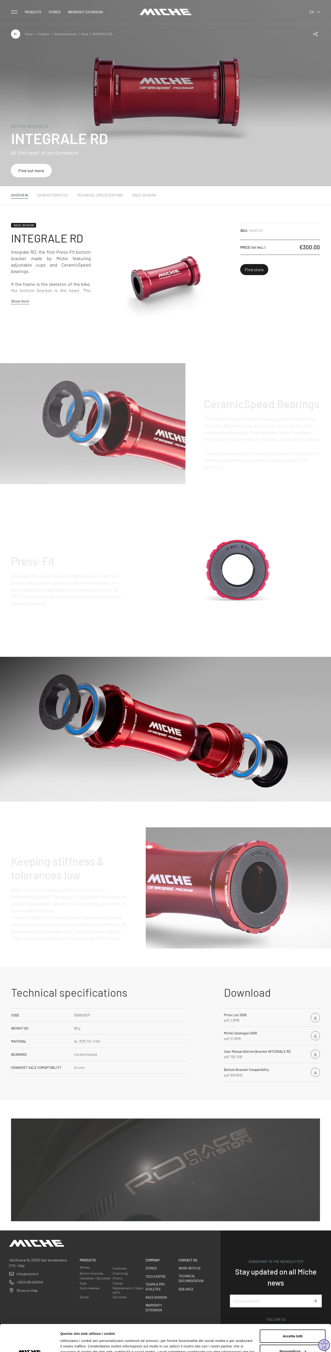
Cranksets (120, 1268)
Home (29, 34)
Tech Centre (156, 1276)
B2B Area (186, 1289)
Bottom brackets (65, 34)
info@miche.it (28, 1274)
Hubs (83, 1283)
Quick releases (90, 1288)
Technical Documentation (191, 1278)
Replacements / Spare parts (128, 1290)
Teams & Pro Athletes (155, 1286)
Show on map (27, 1290)
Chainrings (120, 1273)
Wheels (85, 1267)
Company (153, 1260)
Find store (254, 269)
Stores (54, 12)
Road (84, 34)
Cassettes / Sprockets (95, 1278)
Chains (118, 1278)
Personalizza (293, 1324)
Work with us (189, 1268)
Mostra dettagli (72, 1343)
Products (33, 12)
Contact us (188, 1260)
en (315, 12)
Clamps (118, 1283)
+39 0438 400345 (30, 1282)
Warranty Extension (85, 12)
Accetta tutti (293, 1309)
